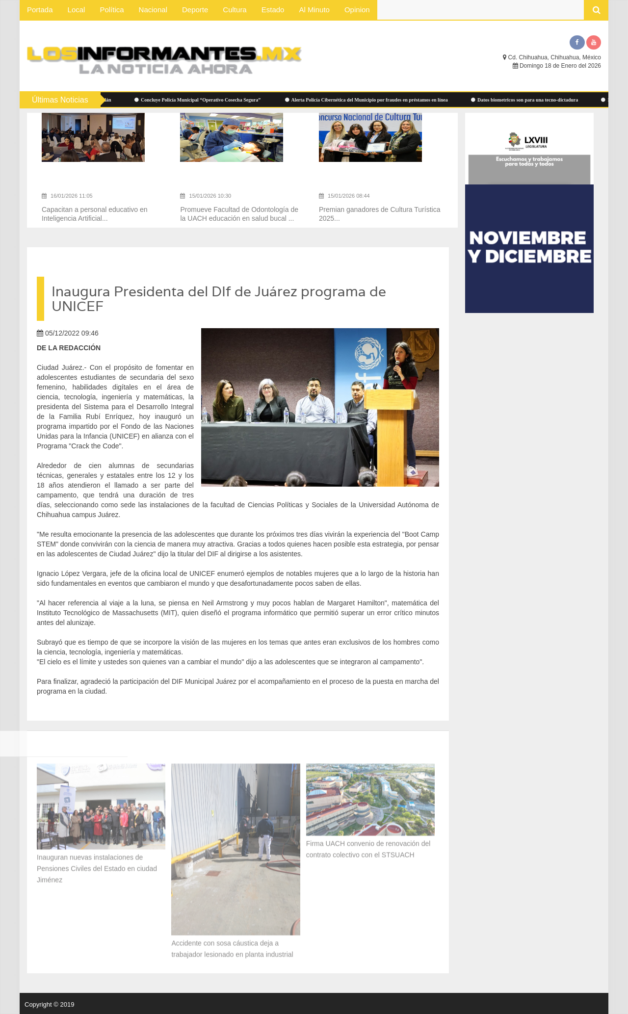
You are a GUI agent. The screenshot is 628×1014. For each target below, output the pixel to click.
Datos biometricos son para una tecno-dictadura (529, 100)
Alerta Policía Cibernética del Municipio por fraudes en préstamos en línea (371, 100)
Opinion (357, 9)
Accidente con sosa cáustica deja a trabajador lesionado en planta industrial (232, 945)
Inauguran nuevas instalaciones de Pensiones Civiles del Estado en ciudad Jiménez (97, 865)
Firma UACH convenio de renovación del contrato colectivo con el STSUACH (368, 846)
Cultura (234, 9)
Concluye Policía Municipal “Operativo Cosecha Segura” (202, 100)
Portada (40, 9)
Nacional (153, 9)
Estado (273, 9)
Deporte (195, 9)
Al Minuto (314, 9)
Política (112, 9)
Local (76, 9)
